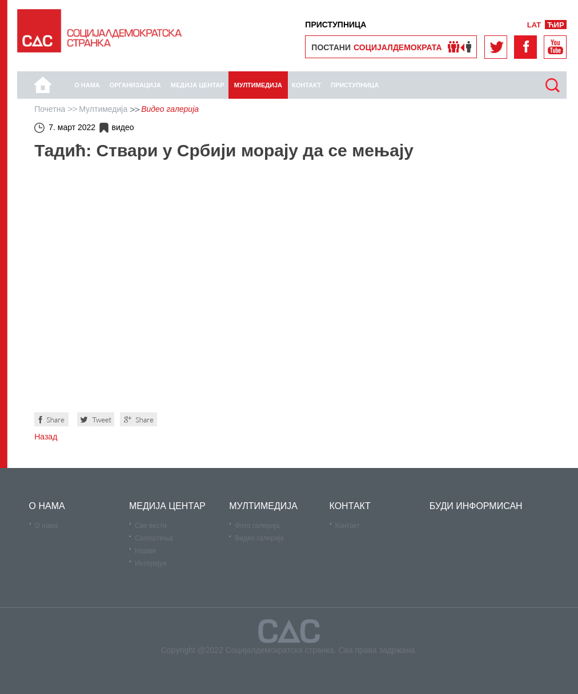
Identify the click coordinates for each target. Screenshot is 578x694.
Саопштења (154, 538)
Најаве (145, 551)
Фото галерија (257, 526)
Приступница (355, 85)
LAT (534, 25)
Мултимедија (258, 85)
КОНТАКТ (306, 85)
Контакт (347, 526)
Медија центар (197, 85)
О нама (87, 85)
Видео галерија (259, 538)
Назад (45, 436)
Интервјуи (151, 563)
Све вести (151, 526)
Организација (135, 85)
